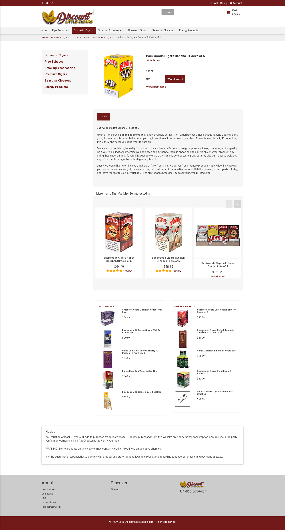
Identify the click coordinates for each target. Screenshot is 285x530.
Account (236, 3)
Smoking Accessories (110, 30)
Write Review (153, 60)
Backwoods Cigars (103, 37)
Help (224, 3)
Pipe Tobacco (60, 30)
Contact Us (47, 493)
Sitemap (115, 489)
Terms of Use (49, 502)
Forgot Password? (51, 506)
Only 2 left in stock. (156, 86)
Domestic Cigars (83, 30)
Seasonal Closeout (163, 30)
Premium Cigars (137, 30)
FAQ (214, 3)
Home (43, 30)
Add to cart (175, 79)
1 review (127, 271)
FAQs (44, 498)
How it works (48, 489)
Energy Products (188, 30)
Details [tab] (103, 116)
